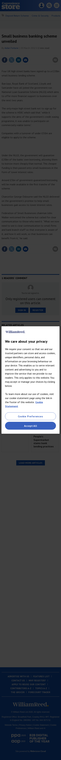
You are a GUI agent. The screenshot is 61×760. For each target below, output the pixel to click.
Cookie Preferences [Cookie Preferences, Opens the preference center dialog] (30, 416)
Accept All (30, 425)
